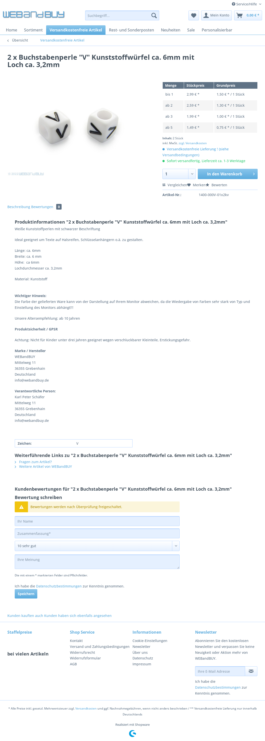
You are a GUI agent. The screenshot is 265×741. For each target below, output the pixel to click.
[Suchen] (154, 15)
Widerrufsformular (85, 658)
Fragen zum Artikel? (33, 461)
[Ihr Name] (97, 521)
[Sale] (191, 30)
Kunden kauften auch (25, 615)
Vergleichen (174, 185)
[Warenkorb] (248, 15)
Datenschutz (142, 658)
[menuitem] (122, 18)
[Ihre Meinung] (97, 562)
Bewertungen (46, 206)
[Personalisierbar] (217, 30)
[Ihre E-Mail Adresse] (220, 671)
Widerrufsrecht (82, 652)
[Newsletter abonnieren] (251, 671)
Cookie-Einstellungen (149, 640)
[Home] (11, 30)
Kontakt (76, 640)
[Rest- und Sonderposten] (132, 30)
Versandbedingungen (180, 155)
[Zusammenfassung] (97, 533)
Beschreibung (18, 206)
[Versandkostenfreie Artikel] (76, 30)
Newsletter (141, 646)
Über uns (140, 652)
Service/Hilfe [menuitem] (245, 4)
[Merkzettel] (193, 15)
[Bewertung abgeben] (97, 546)
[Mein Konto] (216, 15)
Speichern (26, 593)
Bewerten (216, 185)
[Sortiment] (33, 30)
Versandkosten (86, 708)
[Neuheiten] (171, 30)
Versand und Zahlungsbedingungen (100, 646)
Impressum (141, 664)
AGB (73, 664)
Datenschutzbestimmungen (59, 586)
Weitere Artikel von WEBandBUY (43, 466)
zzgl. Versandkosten (193, 143)
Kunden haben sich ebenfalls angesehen (78, 615)
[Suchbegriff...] (122, 15)
